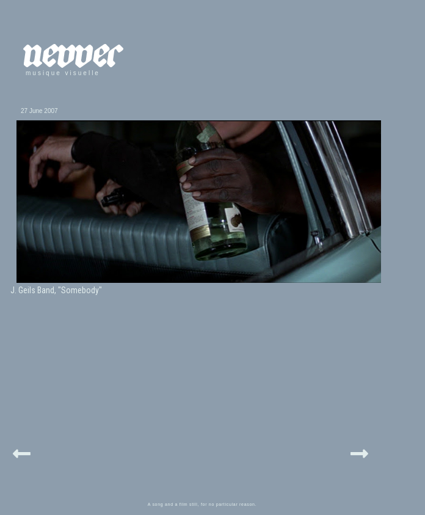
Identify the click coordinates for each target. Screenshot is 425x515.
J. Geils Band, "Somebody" (56, 290)
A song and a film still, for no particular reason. (202, 504)
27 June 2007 (39, 111)
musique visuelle (63, 73)
